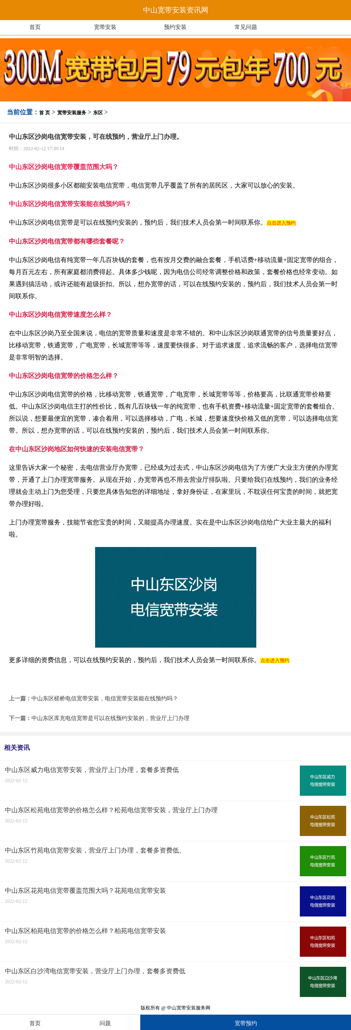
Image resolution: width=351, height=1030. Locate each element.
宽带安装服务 (71, 113)
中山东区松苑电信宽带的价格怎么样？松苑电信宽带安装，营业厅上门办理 (111, 810)
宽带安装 (105, 27)
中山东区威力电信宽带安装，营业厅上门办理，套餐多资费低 (92, 769)
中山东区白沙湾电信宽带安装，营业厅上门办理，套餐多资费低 (95, 971)
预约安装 (175, 27)
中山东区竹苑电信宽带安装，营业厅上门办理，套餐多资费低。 (95, 850)
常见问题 (246, 27)
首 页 (44, 113)
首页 (35, 27)
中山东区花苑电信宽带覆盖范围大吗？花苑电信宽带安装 (85, 890)
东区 (98, 113)
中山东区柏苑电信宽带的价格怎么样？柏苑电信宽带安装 (85, 930)
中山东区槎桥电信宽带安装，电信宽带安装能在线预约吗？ (104, 699)
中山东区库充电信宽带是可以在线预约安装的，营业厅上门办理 (110, 718)
